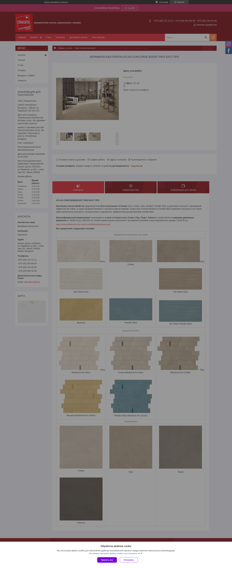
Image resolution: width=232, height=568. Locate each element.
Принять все (107, 560)
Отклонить (129, 560)
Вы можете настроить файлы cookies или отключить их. (115, 553)
